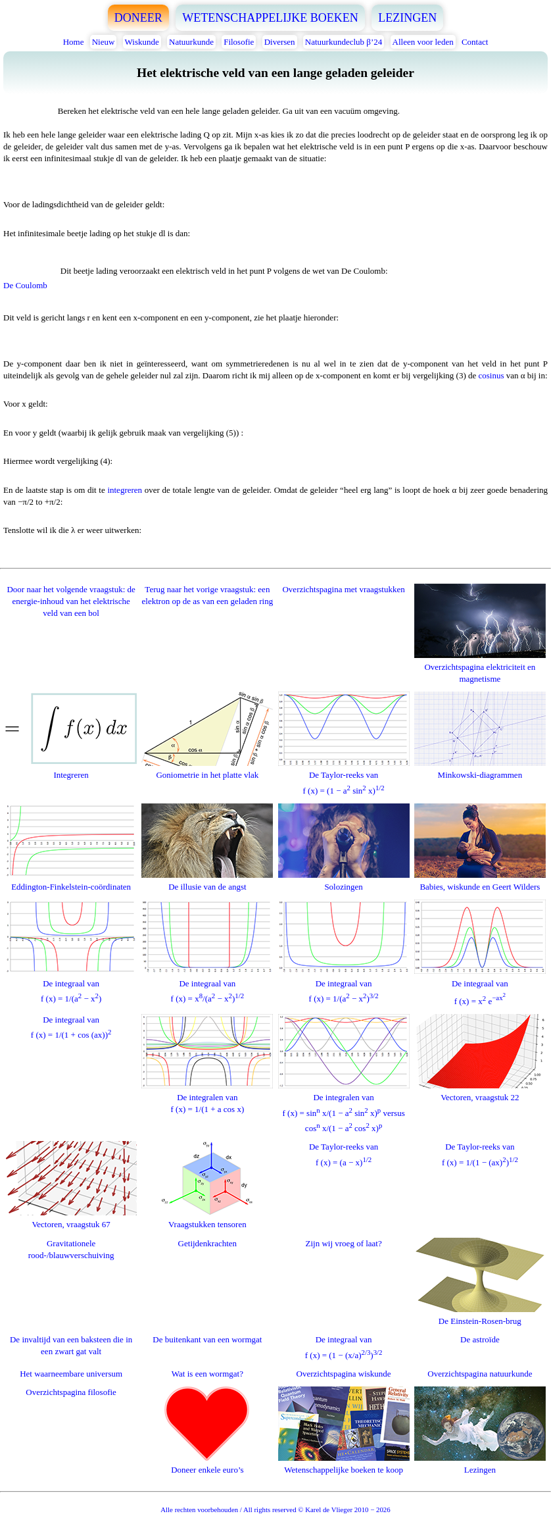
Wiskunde (142, 42)
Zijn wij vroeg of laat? (344, 1243)
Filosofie (239, 42)
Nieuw (103, 42)
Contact (475, 42)
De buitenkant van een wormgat (207, 1339)
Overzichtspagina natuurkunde (479, 1374)
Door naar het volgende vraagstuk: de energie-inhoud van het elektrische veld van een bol (71, 601)
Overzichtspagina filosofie (71, 1392)
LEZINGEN (407, 17)
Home (73, 42)
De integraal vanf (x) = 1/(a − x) (71, 984)
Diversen (279, 42)
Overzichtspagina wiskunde (344, 1374)
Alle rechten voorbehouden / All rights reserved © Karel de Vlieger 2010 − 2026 (275, 1509)
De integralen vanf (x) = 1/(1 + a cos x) (207, 1097)
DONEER (138, 17)
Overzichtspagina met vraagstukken (343, 589)
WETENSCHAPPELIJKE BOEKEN (270, 17)
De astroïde (480, 1339)
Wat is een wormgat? (207, 1374)
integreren (124, 490)
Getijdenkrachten (207, 1243)
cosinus (491, 375)
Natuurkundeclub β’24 (343, 42)
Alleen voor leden (423, 42)
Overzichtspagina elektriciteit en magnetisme (480, 667)
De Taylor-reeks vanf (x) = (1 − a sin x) (344, 777)
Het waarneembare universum (71, 1374)
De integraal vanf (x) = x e (480, 985)
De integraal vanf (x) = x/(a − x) (207, 984)
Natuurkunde (191, 42)
